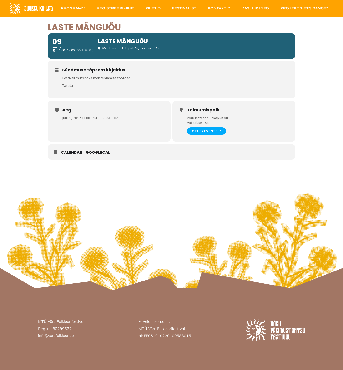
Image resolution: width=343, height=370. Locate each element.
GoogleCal (98, 152)
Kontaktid (219, 8)
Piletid (153, 8)
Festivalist (184, 8)
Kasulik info (255, 8)
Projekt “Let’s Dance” (304, 8)
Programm (73, 8)
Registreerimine (115, 8)
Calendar (71, 152)
